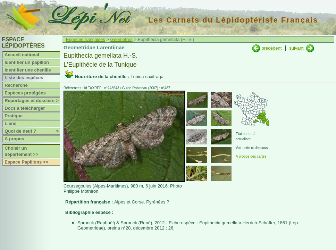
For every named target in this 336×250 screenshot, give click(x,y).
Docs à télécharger (25, 108)
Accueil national (22, 54)
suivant (297, 48)
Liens (10, 123)
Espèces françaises (85, 39)
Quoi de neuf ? (32, 131)
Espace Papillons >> (26, 162)
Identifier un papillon (27, 62)
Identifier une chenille (28, 70)
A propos (14, 138)
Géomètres (121, 39)
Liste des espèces (24, 77)
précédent (271, 48)
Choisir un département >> (21, 151)
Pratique (14, 115)
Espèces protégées (25, 92)
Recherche (16, 85)
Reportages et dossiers (32, 101)
